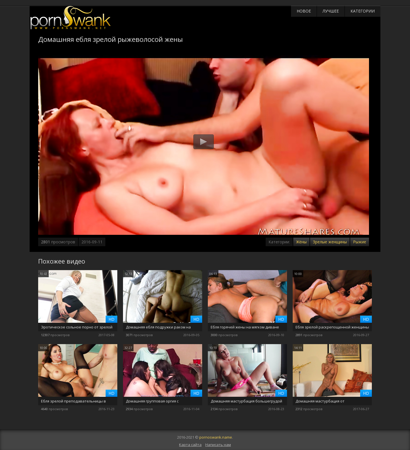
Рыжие (359, 241)
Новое (304, 11)
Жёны (301, 241)
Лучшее (331, 11)
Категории (362, 11)
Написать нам (218, 444)
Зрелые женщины (330, 241)
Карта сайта (190, 444)
